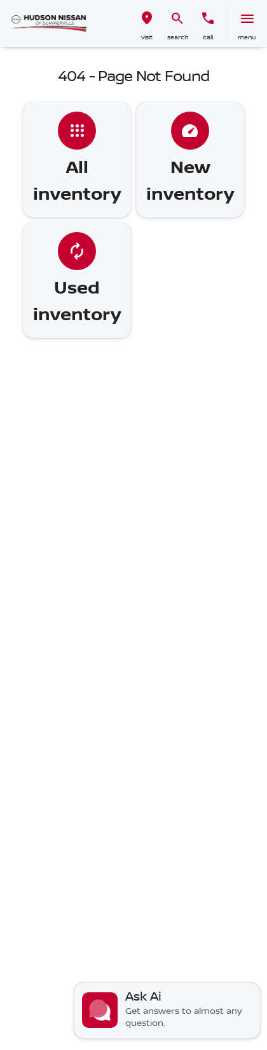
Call (208, 37)
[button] (147, 24)
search (177, 37)
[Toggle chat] (167, 1010)
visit (147, 37)
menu (247, 37)
